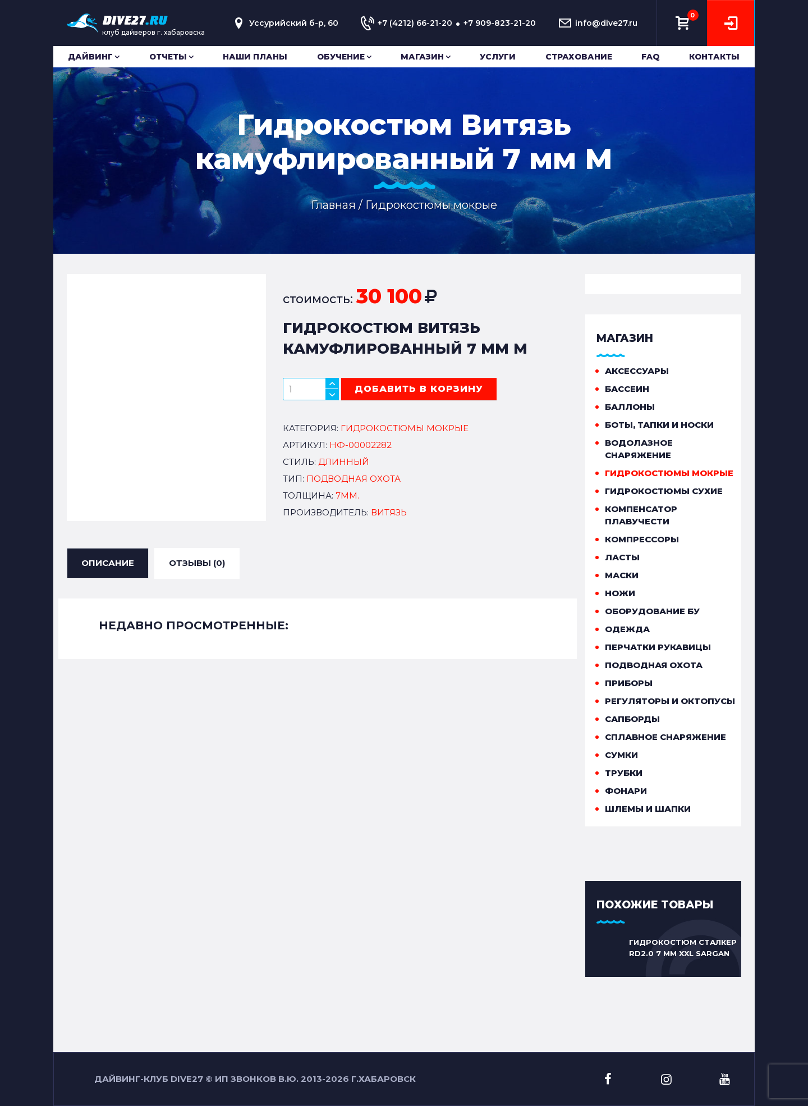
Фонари (626, 790)
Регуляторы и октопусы (670, 701)
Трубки (623, 772)
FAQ (650, 57)
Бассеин (627, 388)
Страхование (578, 57)
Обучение (341, 57)
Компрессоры (642, 539)
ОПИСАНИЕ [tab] (107, 562)
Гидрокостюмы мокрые (669, 473)
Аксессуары (637, 370)
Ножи (620, 593)
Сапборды (632, 719)
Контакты (714, 57)
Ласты (622, 557)
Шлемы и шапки (648, 808)
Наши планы (255, 57)
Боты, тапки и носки (659, 424)
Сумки (621, 754)
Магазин (422, 57)
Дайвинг (90, 57)
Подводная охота (654, 665)
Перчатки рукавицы (658, 647)
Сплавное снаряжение (665, 737)
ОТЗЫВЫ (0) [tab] (197, 562)
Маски (622, 575)
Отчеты (168, 57)
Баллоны (630, 406)
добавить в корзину (419, 388)
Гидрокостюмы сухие (664, 491)
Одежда (627, 629)
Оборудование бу (652, 611)
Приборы (629, 683)
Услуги (498, 57)
